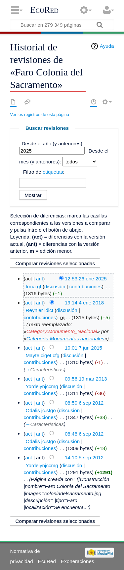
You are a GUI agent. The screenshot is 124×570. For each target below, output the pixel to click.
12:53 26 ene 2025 (86, 278)
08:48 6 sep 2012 (84, 433)
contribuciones (85, 286)
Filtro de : (43, 172)
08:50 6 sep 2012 (84, 402)
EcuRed (44, 10)
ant (39, 278)
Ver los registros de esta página (39, 114)
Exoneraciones (77, 561)
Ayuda (107, 46)
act (28, 302)
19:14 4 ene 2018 (84, 302)
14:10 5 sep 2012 (84, 457)
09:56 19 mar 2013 (86, 378)
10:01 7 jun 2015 (83, 347)
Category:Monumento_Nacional (61, 331)
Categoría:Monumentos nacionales (65, 338)
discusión (54, 286)
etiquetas (53, 172)
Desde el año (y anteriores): (53, 143)
